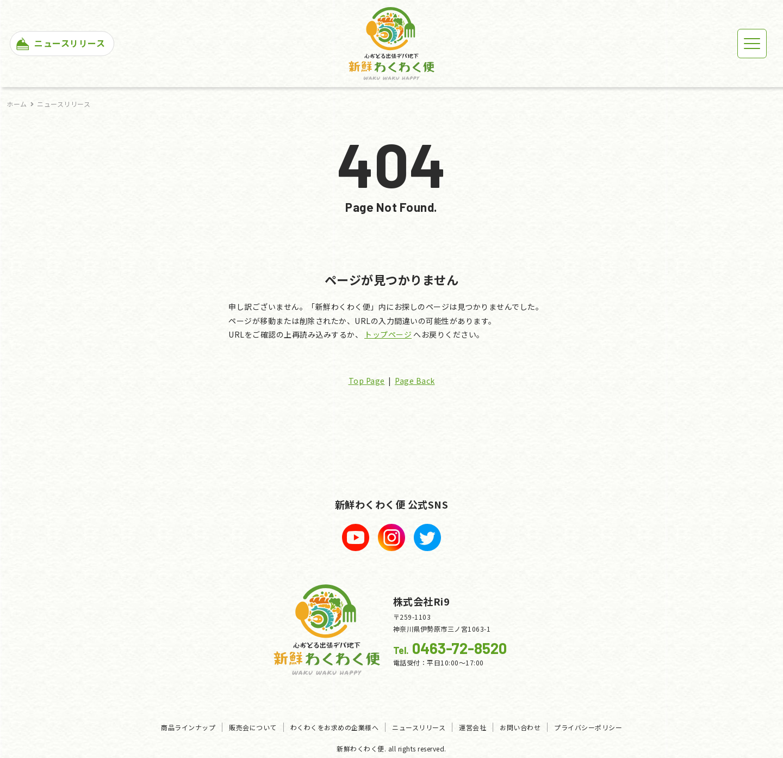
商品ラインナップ (188, 727)
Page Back (415, 380)
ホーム (17, 103)
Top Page (367, 380)
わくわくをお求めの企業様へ (334, 727)
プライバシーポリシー (588, 727)
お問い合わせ (520, 727)
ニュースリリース (63, 103)
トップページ (388, 334)
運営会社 (472, 727)
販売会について (253, 727)
